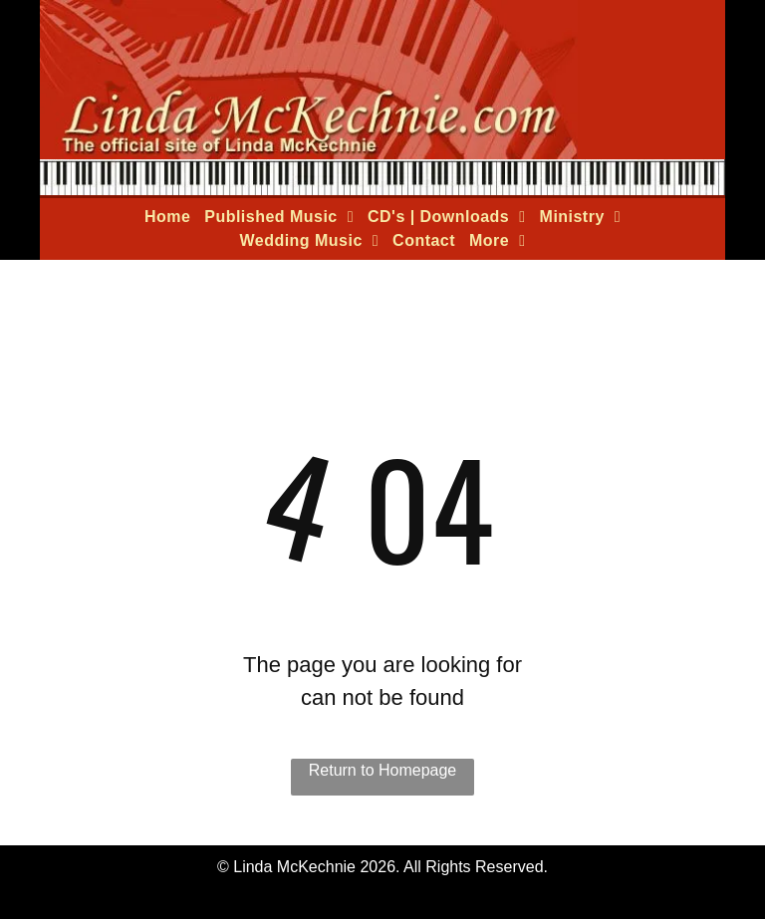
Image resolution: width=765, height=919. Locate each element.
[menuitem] (167, 217)
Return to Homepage (383, 770)
